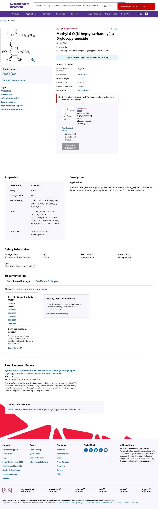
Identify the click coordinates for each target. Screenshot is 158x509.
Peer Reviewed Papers (11, 105)
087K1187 (12, 309)
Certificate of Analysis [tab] (19, 281)
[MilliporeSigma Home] (19, 5)
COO (14, 74)
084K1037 (12, 320)
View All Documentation (14, 80)
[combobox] (80, 5)
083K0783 (12, 323)
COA (6, 74)
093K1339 (12, 316)
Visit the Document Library (57, 313)
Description (6, 94)
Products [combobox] (39, 5)
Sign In (69, 57)
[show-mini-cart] (142, 14)
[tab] (5, 21)
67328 (10, 409)
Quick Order (126, 14)
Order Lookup (111, 14)
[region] (87, 128)
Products (3, 21)
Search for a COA (15, 348)
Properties (5, 90)
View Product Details (67, 129)
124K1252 (12, 313)
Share (114, 29)
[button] (94, 14)
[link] (68, 116)
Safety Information (9, 98)
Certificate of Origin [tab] (46, 281)
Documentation (8, 102)
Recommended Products (12, 109)
